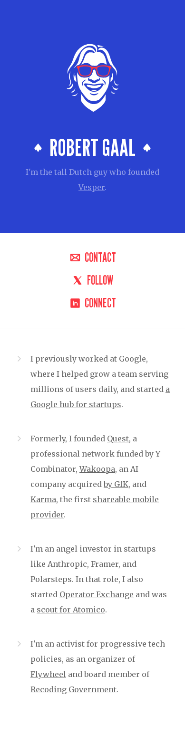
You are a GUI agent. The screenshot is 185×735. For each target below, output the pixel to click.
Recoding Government (73, 689)
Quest (118, 438)
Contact (92, 257)
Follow (92, 280)
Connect (92, 303)
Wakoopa (97, 469)
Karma (43, 499)
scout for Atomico (71, 609)
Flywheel (48, 674)
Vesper (91, 187)
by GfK (116, 484)
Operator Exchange (96, 594)
